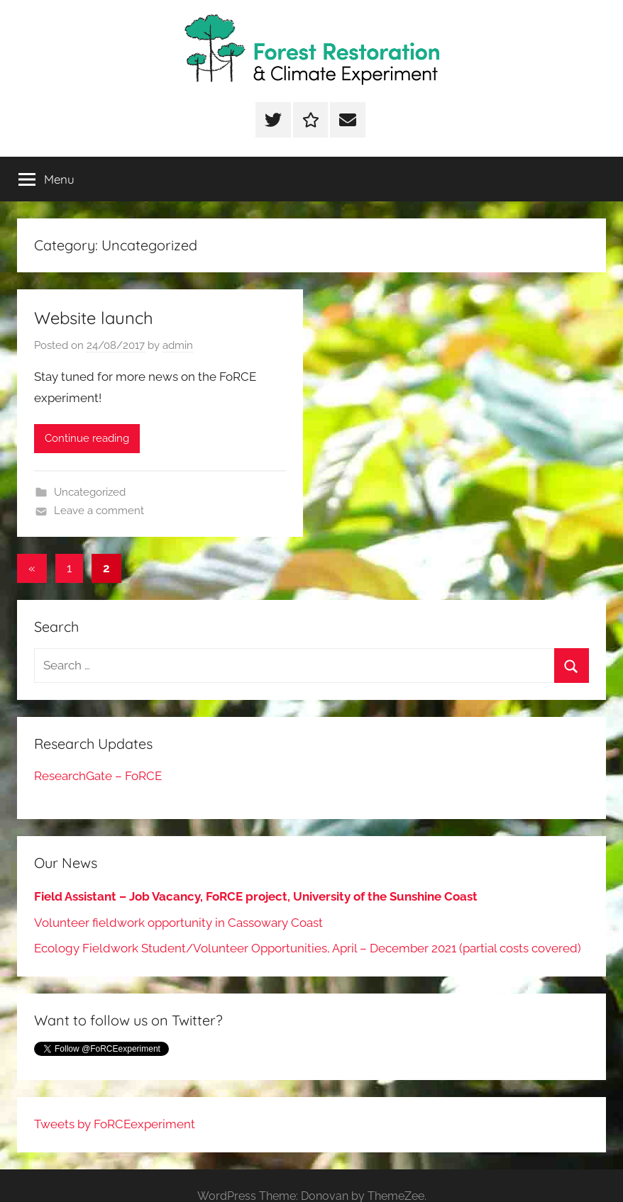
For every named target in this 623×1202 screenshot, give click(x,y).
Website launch (93, 317)
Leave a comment (99, 510)
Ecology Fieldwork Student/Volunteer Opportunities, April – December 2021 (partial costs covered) (307, 948)
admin (177, 345)
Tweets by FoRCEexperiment (114, 1124)
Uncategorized (90, 492)
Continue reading (87, 438)
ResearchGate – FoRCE (98, 776)
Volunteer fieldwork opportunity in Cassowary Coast (178, 923)
